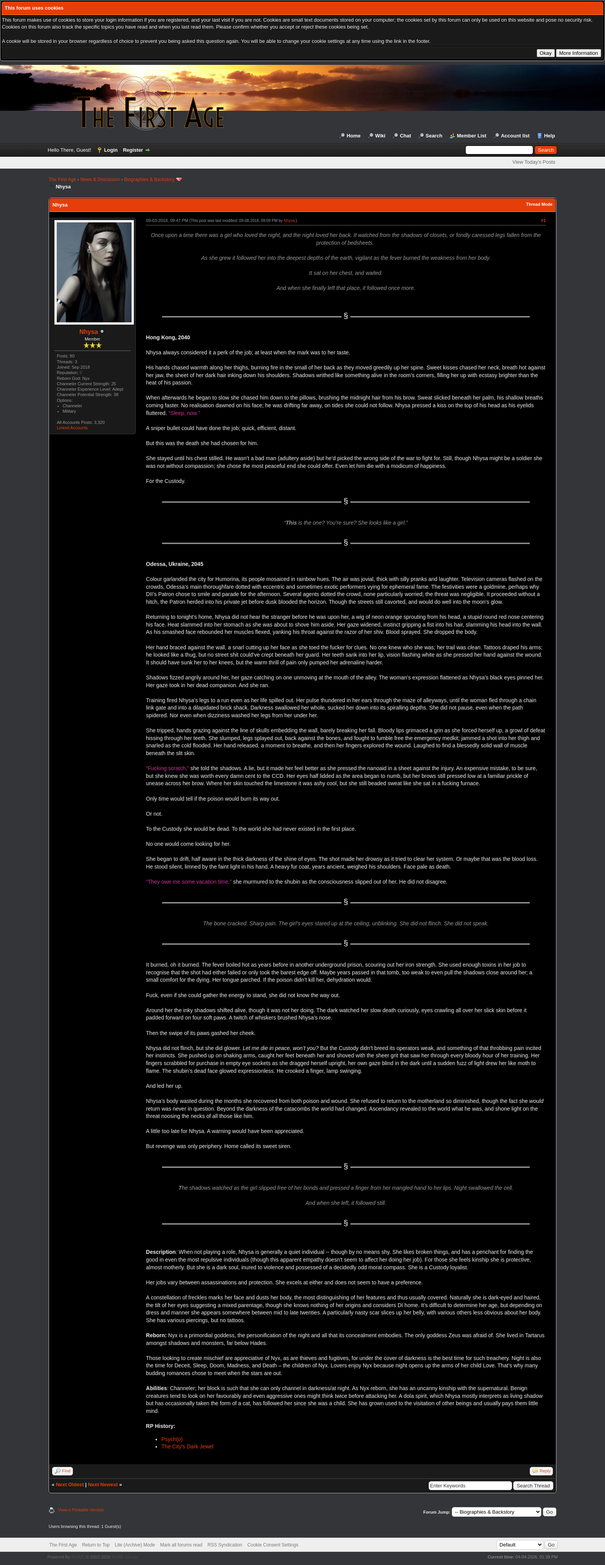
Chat (405, 136)
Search (434, 136)
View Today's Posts (533, 162)
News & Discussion (100, 179)
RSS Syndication (225, 1545)
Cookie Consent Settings (272, 1545)
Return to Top (96, 1545)
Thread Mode (539, 204)
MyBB (77, 1557)
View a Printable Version (81, 1509)
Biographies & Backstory (149, 179)
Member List (472, 136)
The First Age (62, 179)
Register (133, 150)
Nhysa (88, 332)
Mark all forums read (181, 1545)
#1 (543, 220)
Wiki (380, 136)
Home (353, 136)
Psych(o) (172, 1439)
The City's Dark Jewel (187, 1446)
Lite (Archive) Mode (135, 1545)
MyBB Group (124, 1557)
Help (549, 136)
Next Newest (103, 1484)
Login (111, 150)
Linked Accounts (72, 427)
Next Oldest (70, 1484)
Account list (515, 136)
